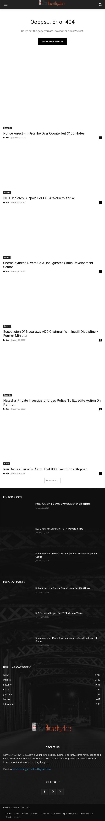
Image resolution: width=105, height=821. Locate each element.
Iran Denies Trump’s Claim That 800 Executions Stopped (45, 469)
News (6, 464)
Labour (7, 192)
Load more (52, 480)
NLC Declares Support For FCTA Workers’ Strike (39, 198)
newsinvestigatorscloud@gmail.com (32, 769)
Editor (6, 137)
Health (7, 257)
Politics (7, 326)
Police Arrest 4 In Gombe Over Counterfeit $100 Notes (44, 133)
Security (7, 128)
